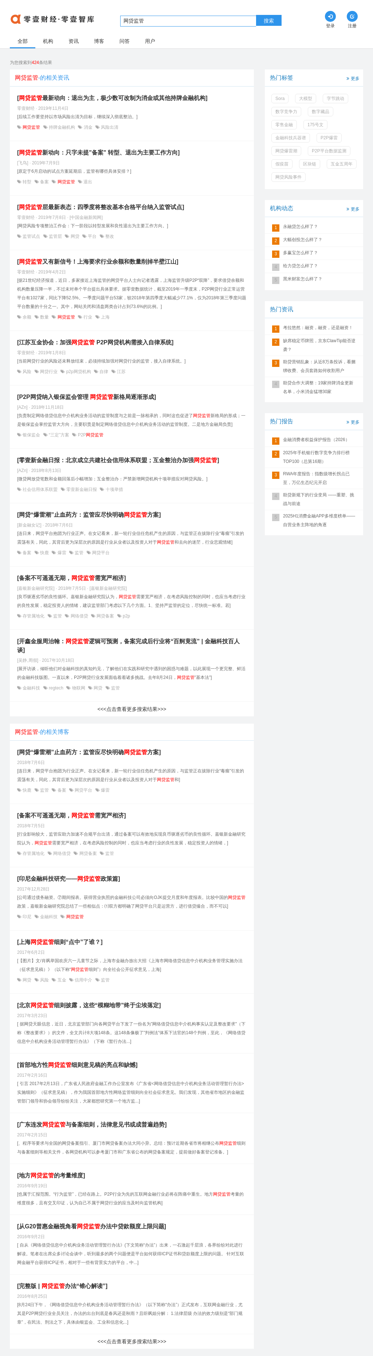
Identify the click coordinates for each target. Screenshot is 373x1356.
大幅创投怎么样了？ (302, 239)
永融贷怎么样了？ (300, 226)
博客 (99, 41)
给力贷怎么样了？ (300, 265)
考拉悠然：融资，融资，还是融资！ (318, 327)
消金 (88, 127)
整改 (109, 236)
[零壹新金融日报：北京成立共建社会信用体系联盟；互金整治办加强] (118, 460)
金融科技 (31, 688)
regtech (56, 688)
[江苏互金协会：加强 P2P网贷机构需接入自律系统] (95, 342)
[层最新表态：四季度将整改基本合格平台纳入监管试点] (100, 207)
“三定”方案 (59, 434)
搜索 (269, 21)
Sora (279, 98)
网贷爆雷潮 (286, 150)
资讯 (73, 41)
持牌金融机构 (62, 127)
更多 (352, 78)
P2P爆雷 (329, 137)
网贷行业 (49, 371)
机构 (48, 41)
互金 (61, 980)
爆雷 (61, 552)
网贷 (75, 236)
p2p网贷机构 (78, 371)
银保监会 (31, 434)
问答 (124, 41)
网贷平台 (100, 552)
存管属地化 (33, 616)
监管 (79, 552)
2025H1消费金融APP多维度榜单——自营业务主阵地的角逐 (319, 520)
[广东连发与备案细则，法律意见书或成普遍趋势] (92, 1124)
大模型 (305, 98)
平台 (92, 236)
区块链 (309, 164)
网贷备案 (105, 616)
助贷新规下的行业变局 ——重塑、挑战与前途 (318, 499)
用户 (150, 41)
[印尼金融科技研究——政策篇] (68, 879)
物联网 (78, 688)
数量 (44, 317)
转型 (27, 181)
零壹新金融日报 (81, 489)
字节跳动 (335, 98)
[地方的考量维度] (51, 1175)
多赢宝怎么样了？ (300, 252)
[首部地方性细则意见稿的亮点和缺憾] (77, 1065)
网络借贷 (79, 616)
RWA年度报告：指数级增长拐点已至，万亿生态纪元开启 (316, 478)
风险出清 (109, 127)
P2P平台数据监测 (329, 150)
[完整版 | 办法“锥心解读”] (62, 1286)
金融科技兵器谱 (290, 137)
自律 (104, 371)
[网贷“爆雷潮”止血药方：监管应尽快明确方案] (89, 515)
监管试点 (31, 236)
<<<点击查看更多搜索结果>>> (131, 709)
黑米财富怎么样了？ (302, 278)
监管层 (55, 236)
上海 (105, 317)
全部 (22, 41)
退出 (87, 181)
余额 (27, 317)
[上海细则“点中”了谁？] (60, 942)
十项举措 (113, 489)
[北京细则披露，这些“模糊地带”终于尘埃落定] (89, 1005)
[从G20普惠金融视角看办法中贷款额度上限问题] (91, 1226)
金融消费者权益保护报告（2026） (316, 439)
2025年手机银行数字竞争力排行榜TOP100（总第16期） (316, 457)
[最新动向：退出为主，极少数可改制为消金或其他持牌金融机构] (112, 98)
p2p (126, 616)
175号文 (315, 124)
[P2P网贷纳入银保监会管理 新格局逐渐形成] (86, 397)
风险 (27, 371)
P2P (89, 434)
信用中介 (84, 980)
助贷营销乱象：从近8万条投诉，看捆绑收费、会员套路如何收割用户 (319, 366)
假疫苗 (281, 164)
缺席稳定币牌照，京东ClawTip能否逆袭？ (319, 345)
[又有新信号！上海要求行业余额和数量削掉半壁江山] (97, 262)
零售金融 (284, 124)
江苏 (121, 371)
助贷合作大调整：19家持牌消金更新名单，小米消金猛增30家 (318, 387)
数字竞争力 (286, 111)
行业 (88, 317)
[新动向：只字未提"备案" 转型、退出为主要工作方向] (98, 152)
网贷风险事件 (288, 177)
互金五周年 (342, 164)
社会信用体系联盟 (40, 489)
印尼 (27, 916)
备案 (44, 181)
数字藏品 (320, 111)
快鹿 (44, 552)
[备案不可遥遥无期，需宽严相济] (71, 578)
